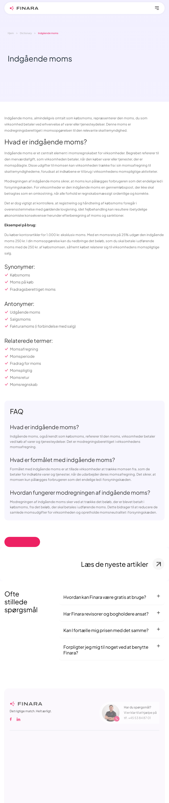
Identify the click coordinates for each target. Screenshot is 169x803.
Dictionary (26, 33)
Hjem (11, 33)
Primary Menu (157, 8)
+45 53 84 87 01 (139, 720)
